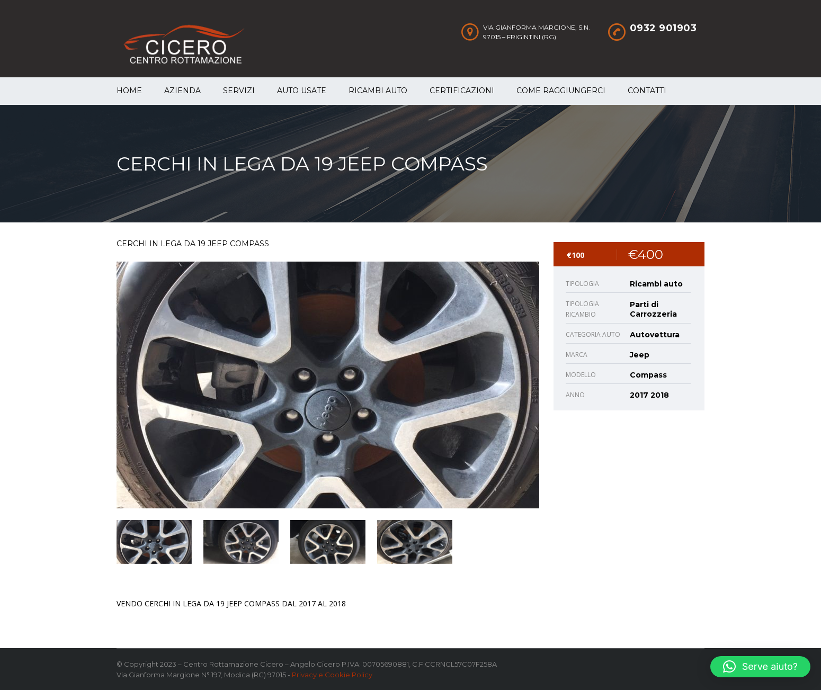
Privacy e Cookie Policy (332, 674)
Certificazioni (462, 90)
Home (129, 90)
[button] (760, 666)
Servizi (239, 90)
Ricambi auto (378, 90)
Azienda (182, 90)
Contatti (647, 90)
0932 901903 (663, 28)
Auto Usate (301, 90)
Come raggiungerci (560, 90)
